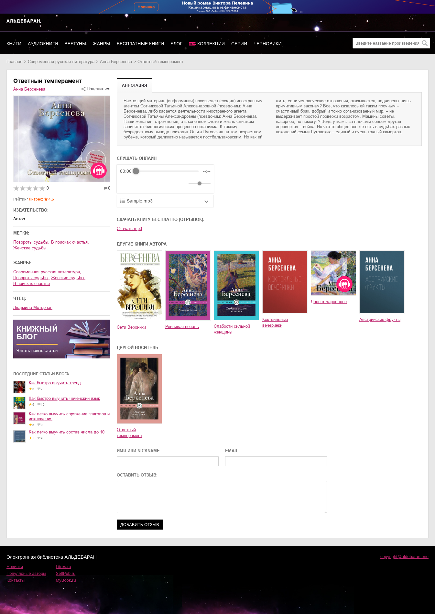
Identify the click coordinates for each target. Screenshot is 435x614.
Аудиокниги (43, 43)
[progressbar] (167, 171)
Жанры (101, 43)
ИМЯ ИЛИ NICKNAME (138, 450)
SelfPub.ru (66, 573)
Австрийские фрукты (379, 319)
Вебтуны (75, 43)
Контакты (15, 580)
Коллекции (211, 43)
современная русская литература (61, 61)
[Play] (140, 183)
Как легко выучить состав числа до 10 (66, 432)
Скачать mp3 (129, 228)
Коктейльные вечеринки (275, 322)
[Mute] (182, 183)
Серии (239, 43)
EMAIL (231, 450)
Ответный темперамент (129, 432)
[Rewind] (126, 183)
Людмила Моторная (32, 307)
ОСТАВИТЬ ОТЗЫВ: (137, 475)
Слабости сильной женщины (232, 329)
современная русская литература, (47, 271)
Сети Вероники (131, 327)
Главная (14, 61)
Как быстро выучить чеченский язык (64, 398)
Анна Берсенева (116, 61)
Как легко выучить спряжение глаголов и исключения (69, 416)
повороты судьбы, (31, 242)
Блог (176, 43)
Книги (13, 43)
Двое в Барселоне (329, 301)
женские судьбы (29, 248)
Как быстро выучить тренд (55, 382)
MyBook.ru (66, 580)
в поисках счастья (31, 283)
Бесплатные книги (140, 43)
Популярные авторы (26, 573)
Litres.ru (63, 566)
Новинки (14, 566)
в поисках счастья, (70, 242)
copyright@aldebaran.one (404, 556)
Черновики (268, 43)
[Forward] (154, 183)
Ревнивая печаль (182, 326)
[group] (165, 179)
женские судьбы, (68, 277)
